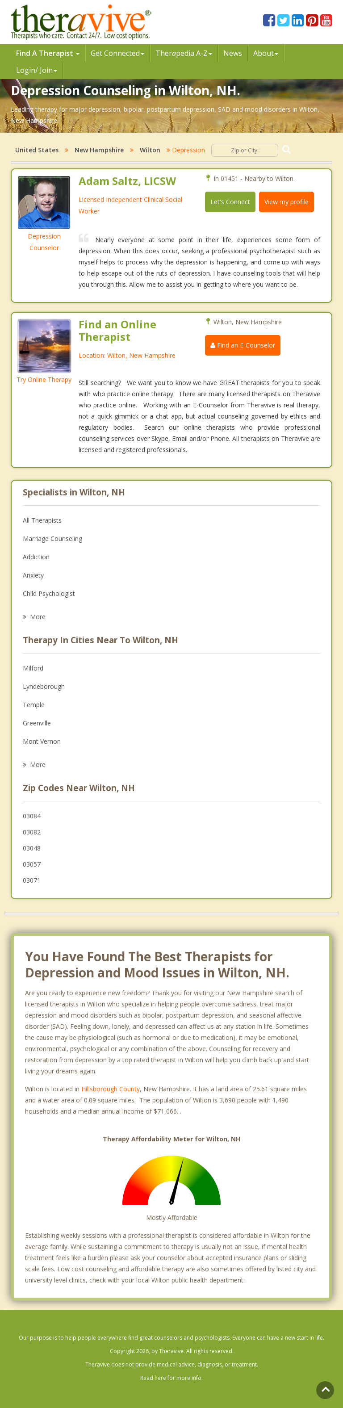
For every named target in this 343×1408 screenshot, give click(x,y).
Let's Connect (230, 201)
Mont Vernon (42, 741)
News (232, 53)
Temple (34, 704)
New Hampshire (99, 150)
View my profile (286, 201)
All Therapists (42, 520)
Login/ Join (36, 70)
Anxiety (33, 575)
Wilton (150, 150)
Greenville (37, 723)
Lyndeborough (44, 686)
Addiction (36, 557)
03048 (32, 848)
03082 (32, 832)
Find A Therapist (47, 53)
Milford (33, 668)
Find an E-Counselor (242, 345)
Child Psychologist (49, 593)
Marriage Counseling (52, 538)
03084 (32, 816)
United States (37, 150)
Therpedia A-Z (183, 53)
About (265, 53)
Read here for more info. (171, 1378)
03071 (32, 880)
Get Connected (117, 53)
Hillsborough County (110, 1089)
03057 (32, 864)
